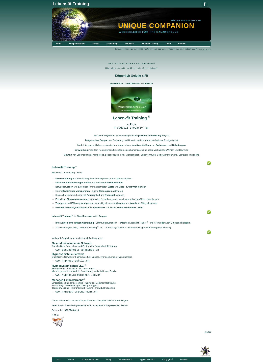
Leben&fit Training (88, 227)
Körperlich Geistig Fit (131, 75)
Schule (95, 44)
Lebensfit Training (149, 44)
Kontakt (182, 44)
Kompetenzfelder (77, 44)
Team (168, 44)
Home (59, 44)
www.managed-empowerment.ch (76, 291)
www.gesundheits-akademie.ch (77, 249)
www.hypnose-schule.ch (72, 260)
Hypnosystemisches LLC (68, 265)
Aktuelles (129, 44)
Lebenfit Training (130, 118)
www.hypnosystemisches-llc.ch (78, 275)
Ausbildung (112, 44)
